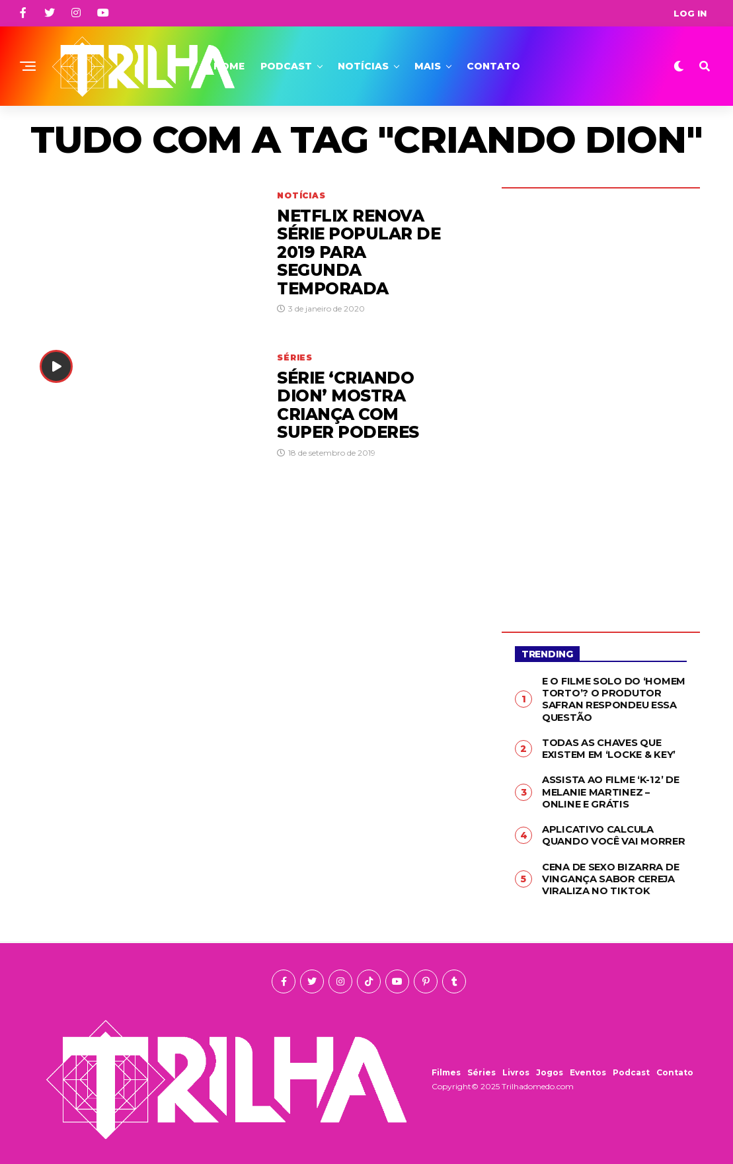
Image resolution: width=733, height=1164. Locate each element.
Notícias (363, 66)
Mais (427, 66)
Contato (493, 66)
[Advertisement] (601, 400)
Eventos (588, 1065)
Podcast (286, 66)
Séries (481, 1065)
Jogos (549, 1065)
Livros (515, 1065)
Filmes (446, 1065)
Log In (690, 13)
